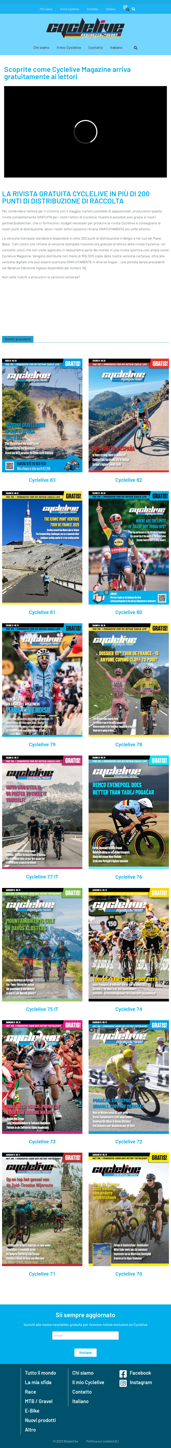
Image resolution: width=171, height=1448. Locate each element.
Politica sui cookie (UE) (102, 1441)
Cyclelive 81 (42, 612)
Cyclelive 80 (128, 612)
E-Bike (32, 1411)
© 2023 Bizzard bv (65, 1441)
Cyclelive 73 (42, 1142)
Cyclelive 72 (128, 1142)
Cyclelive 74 (128, 1009)
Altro (30, 1430)
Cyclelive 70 (128, 1274)
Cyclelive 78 (128, 744)
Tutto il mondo (40, 1373)
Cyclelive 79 (42, 744)
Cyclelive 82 (128, 480)
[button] (126, 9)
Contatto (92, 9)
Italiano (111, 9)
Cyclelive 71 (42, 1274)
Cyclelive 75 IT (42, 1009)
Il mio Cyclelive (69, 9)
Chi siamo (45, 9)
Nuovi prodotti (40, 1420)
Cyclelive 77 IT (42, 877)
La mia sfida (38, 1382)
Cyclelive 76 (128, 877)
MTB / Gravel (39, 1401)
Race (30, 1392)
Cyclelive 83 (42, 480)
